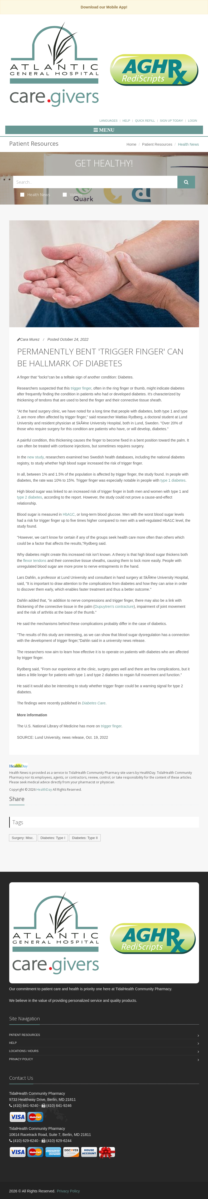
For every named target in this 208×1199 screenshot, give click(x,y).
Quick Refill (145, 120)
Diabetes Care (93, 703)
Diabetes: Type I (53, 838)
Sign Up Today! (171, 120)
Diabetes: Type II (85, 838)
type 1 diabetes (172, 480)
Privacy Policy (21, 1059)
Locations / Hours (24, 1051)
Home (131, 144)
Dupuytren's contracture (114, 606)
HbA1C (69, 514)
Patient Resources (157, 144)
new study (35, 457)
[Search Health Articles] (95, 182)
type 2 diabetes (29, 497)
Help (126, 120)
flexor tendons (34, 560)
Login (192, 120)
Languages (108, 120)
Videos (72, 194)
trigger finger (81, 388)
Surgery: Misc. (23, 838)
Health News (35, 194)
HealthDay (44, 789)
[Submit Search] (186, 182)
